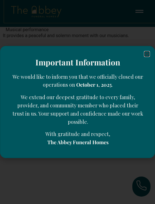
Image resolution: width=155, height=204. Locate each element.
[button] (147, 54)
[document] (77, 102)
